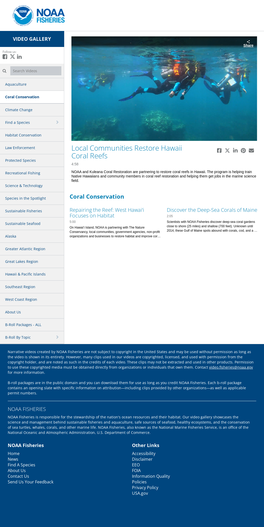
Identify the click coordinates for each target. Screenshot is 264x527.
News (13, 459)
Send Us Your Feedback (30, 482)
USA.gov (140, 493)
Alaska (10, 236)
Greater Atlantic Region (25, 248)
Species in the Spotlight (25, 198)
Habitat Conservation (23, 135)
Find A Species (21, 465)
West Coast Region (21, 299)
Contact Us (18, 476)
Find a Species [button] (17, 122)
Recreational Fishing (22, 173)
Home (14, 453)
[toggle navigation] (58, 122)
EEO (136, 465)
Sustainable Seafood (22, 223)
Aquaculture (16, 84)
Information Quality (151, 476)
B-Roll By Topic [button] (18, 337)
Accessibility (143, 453)
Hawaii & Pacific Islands (25, 274)
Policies (139, 482)
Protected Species (20, 160)
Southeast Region (20, 286)
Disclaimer (142, 459)
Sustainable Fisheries (23, 210)
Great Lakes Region (21, 261)
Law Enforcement (20, 147)
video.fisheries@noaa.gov (231, 367)
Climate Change (18, 109)
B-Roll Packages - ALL (23, 324)
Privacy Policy (145, 487)
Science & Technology (24, 185)
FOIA (136, 470)
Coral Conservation (22, 96)
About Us (13, 312)
